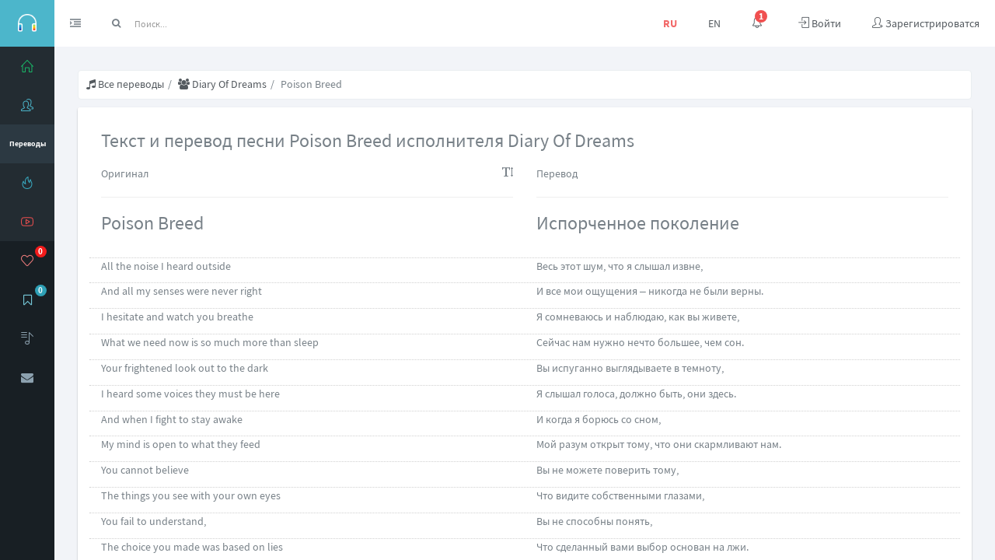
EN (714, 23)
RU (670, 23)
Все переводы (125, 84)
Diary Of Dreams (222, 84)
